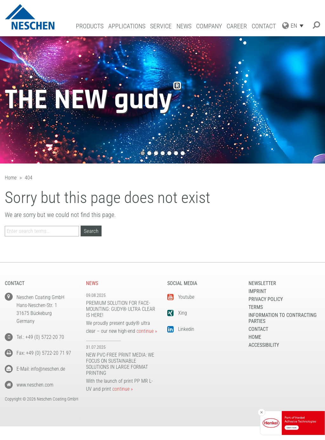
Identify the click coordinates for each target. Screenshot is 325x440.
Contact (264, 26)
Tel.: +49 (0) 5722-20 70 (40, 337)
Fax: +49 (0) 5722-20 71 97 (44, 353)
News (183, 26)
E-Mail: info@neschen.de (41, 369)
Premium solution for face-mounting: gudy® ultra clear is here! (120, 309)
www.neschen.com (35, 385)
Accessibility (264, 345)
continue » (146, 331)
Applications (126, 26)
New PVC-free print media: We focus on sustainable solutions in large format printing (120, 364)
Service (161, 26)
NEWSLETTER (262, 283)
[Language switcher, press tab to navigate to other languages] (299, 25)
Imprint (257, 291)
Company (209, 26)
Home (255, 337)
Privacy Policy (266, 299)
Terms (256, 307)
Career (237, 26)
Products (89, 26)
